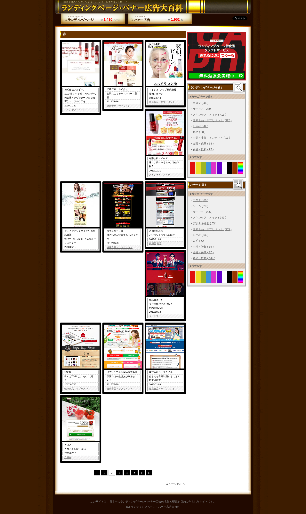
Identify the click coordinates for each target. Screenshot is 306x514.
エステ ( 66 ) (200, 200)
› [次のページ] (141, 472)
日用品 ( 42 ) (200, 126)
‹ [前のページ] (96, 472)
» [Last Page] (149, 472)
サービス (153, 316)
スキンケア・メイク (74, 109)
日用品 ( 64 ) (200, 234)
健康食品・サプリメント (120, 105)
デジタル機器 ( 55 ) (204, 223)
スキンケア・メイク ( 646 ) (209, 217)
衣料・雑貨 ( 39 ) (203, 246)
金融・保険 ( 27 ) (203, 252)
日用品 (152, 243)
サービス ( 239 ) (202, 108)
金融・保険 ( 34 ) (203, 143)
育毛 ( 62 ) (199, 240)
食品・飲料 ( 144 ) (204, 258)
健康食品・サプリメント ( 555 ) (212, 229)
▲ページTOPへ (175, 483)
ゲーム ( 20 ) (200, 206)
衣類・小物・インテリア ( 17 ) (211, 137)
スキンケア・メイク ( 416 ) (209, 114)
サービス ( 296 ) (202, 211)
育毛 (159, 243)
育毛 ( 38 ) (199, 132)
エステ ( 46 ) (200, 102)
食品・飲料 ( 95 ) (203, 149)
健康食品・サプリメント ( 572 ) (212, 120)
